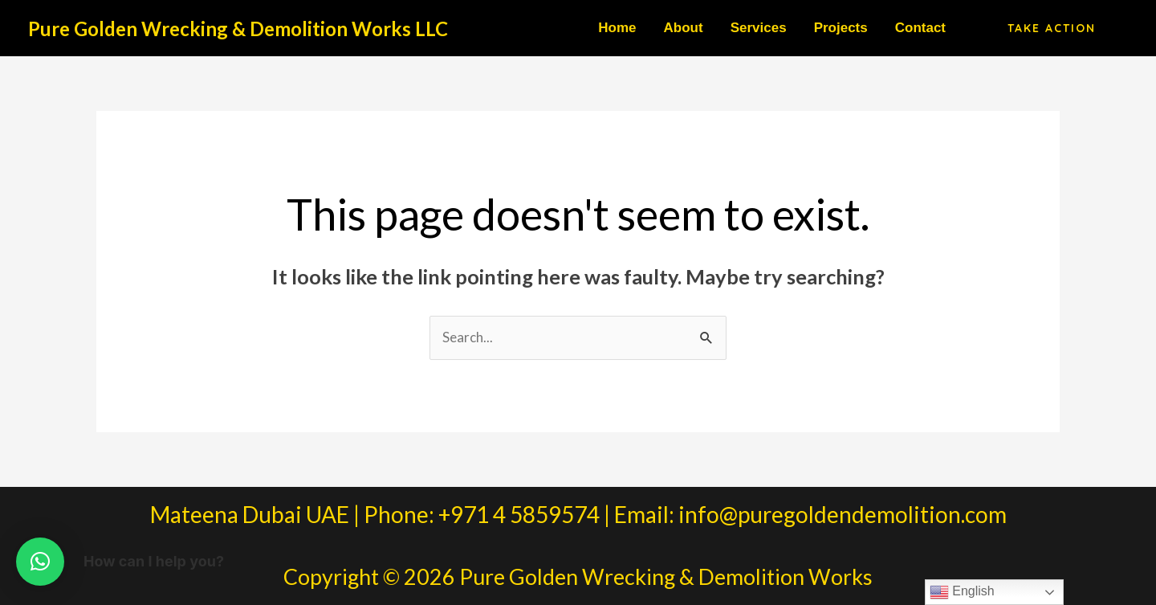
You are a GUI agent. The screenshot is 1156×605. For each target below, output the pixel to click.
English (962, 592)
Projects (841, 27)
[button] (1051, 28)
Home (617, 27)
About (683, 27)
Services (759, 27)
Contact (920, 27)
